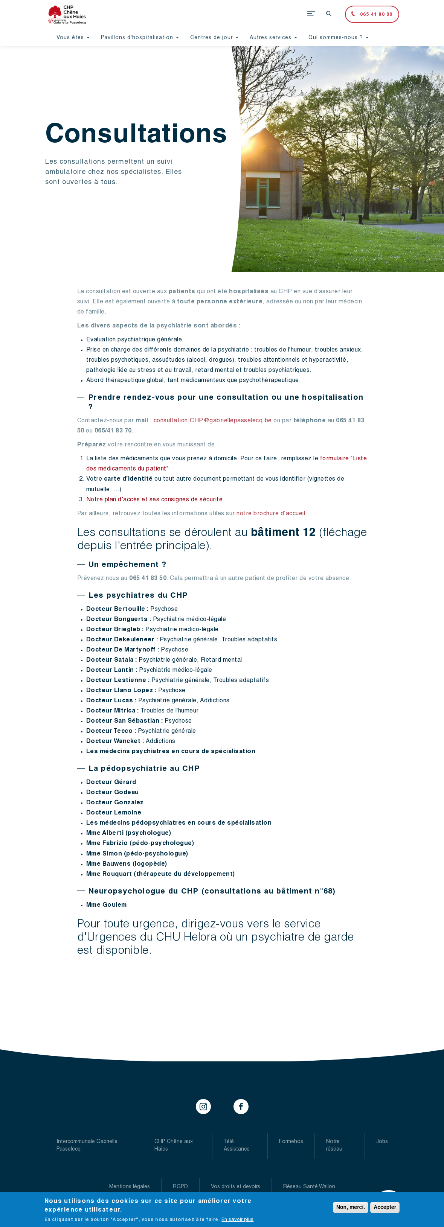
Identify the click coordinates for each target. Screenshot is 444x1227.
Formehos (291, 1142)
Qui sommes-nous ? (338, 38)
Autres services (273, 38)
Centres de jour (214, 38)
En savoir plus (237, 1221)
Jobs (382, 1142)
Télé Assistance (237, 1145)
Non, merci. (350, 1209)
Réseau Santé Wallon (309, 1187)
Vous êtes (73, 38)
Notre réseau (334, 1145)
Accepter (385, 1209)
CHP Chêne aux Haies (173, 1145)
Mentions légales (129, 1187)
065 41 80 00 (376, 14)
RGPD (180, 1187)
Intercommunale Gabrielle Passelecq (86, 1145)
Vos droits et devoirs (235, 1187)
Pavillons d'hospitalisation (140, 38)
